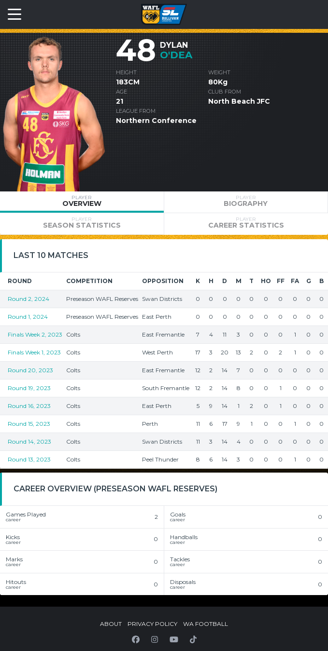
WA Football (205, 623)
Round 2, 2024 (28, 298)
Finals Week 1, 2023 (34, 352)
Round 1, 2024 (28, 316)
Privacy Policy (152, 623)
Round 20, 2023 (30, 370)
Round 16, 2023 (29, 405)
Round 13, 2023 (29, 459)
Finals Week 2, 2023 (35, 334)
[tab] (82, 202)
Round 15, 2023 (29, 423)
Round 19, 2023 (29, 388)
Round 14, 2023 (29, 441)
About (111, 623)
